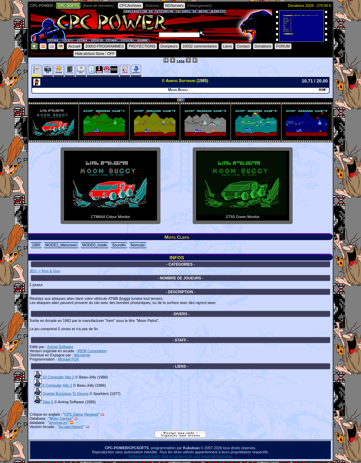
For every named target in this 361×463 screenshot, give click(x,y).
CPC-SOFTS (68, 6)
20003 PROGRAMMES (104, 46)
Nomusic (138, 245)
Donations (263, 46)
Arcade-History (71, 427)
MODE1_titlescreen (61, 245)
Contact (243, 46)
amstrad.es (58, 423)
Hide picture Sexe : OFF (95, 54)
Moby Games (61, 418)
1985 (36, 245)
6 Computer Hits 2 (57, 385)
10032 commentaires (200, 46)
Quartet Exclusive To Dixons (65, 394)
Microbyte (82, 355)
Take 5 (47, 402)
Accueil (74, 46)
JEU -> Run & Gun (44, 271)
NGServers (174, 6)
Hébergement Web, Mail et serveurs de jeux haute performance (181, 456)
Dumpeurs (169, 46)
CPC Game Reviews (81, 414)
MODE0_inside (94, 245)
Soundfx (119, 245)
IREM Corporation (92, 351)
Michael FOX (68, 359)
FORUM (283, 46)
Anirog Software (60, 347)
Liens (227, 46)
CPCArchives (130, 6)
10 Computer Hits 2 (58, 377)
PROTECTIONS (142, 46)
